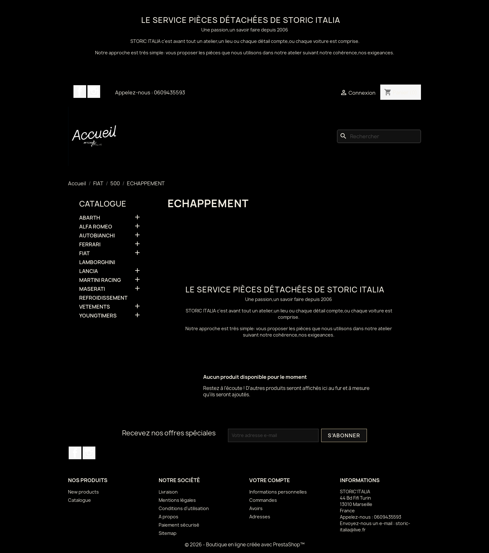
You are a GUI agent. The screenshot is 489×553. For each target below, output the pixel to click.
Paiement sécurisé (179, 525)
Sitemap (167, 533)
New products (83, 492)
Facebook (79, 91)
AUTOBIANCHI (97, 235)
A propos (168, 517)
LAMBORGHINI (97, 262)
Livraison (168, 492)
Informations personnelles (278, 492)
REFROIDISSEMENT (103, 298)
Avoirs (256, 508)
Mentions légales (177, 500)
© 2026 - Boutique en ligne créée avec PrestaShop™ (245, 544)
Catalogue (102, 203)
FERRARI (89, 244)
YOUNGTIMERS (98, 315)
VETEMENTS (94, 307)
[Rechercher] (379, 136)
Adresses (259, 517)
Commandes (263, 500)
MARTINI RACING (100, 280)
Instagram (93, 91)
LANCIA (88, 271)
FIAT (84, 253)
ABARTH (89, 218)
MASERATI (92, 289)
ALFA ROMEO (95, 226)
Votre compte (269, 480)
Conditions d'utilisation (184, 508)
